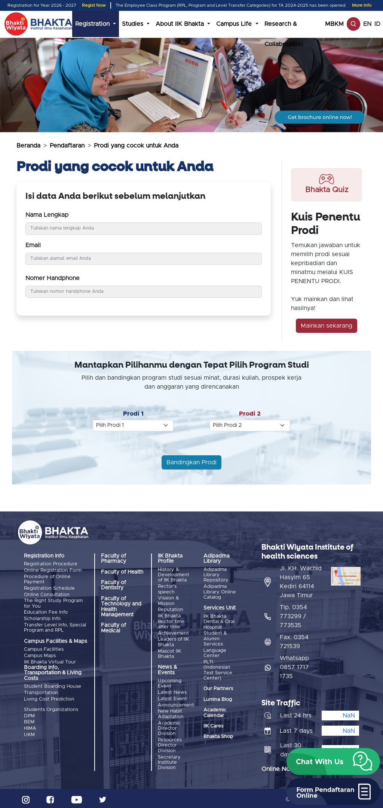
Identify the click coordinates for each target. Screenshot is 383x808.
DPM (29, 714)
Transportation (41, 691)
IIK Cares (213, 725)
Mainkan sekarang (326, 326)
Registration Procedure (50, 564)
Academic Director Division (169, 727)
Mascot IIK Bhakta (169, 653)
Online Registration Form (53, 570)
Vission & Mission (168, 601)
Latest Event (172, 697)
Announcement (176, 703)
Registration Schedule (49, 588)
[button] (333, 761)
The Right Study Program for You (53, 603)
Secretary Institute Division (169, 761)
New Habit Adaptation (171, 713)
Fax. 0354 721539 (294, 639)
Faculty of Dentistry (113, 585)
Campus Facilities (44, 648)
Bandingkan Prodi (191, 462)
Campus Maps (40, 654)
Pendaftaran (67, 146)
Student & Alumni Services (215, 639)
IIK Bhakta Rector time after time (171, 621)
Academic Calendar (214, 712)
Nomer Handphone (52, 278)
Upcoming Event (169, 683)
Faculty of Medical (113, 628)
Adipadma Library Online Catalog (219, 592)
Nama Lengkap (46, 215)
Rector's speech (167, 589)
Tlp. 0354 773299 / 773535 (293, 614)
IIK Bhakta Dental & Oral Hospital (219, 621)
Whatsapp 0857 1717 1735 (294, 665)
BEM (29, 720)
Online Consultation (47, 594)
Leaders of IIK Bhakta (173, 641)
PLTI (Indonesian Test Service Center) (217, 669)
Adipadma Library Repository (216, 575)
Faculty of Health (122, 572)
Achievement (173, 632)
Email (33, 245)
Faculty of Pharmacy (113, 558)
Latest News (172, 691)
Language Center (214, 653)
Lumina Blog (217, 698)
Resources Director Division (170, 744)
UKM (29, 732)
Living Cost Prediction (49, 697)
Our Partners (218, 688)
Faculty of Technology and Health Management (121, 606)
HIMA (30, 726)
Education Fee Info (46, 611)
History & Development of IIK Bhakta (173, 575)
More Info (361, 5)
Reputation (170, 609)
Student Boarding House (52, 685)
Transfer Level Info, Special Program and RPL (55, 627)
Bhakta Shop (218, 736)
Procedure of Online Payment (47, 579)
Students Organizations (51, 708)
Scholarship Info (42, 618)
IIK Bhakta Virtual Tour (50, 660)
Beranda (28, 146)
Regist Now (94, 5)
